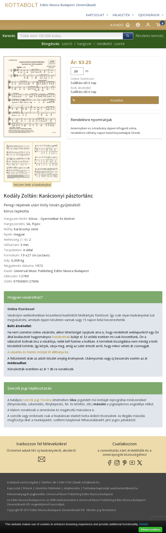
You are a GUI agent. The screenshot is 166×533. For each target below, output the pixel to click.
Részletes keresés (150, 36)
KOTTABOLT (21, 4)
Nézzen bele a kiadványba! (32, 185)
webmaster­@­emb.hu (124, 488)
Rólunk (27, 488)
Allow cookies (150, 529)
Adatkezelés (72, 488)
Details (143, 524)
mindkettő (104, 43)
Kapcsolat (13, 488)
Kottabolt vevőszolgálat (22, 482)
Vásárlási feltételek (48, 488)
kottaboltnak (61, 337)
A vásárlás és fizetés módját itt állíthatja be (37, 352)
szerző (67, 43)
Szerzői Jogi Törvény (37, 400)
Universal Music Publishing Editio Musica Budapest (79, 494)
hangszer (84, 43)
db (87, 71)
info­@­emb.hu (91, 482)
